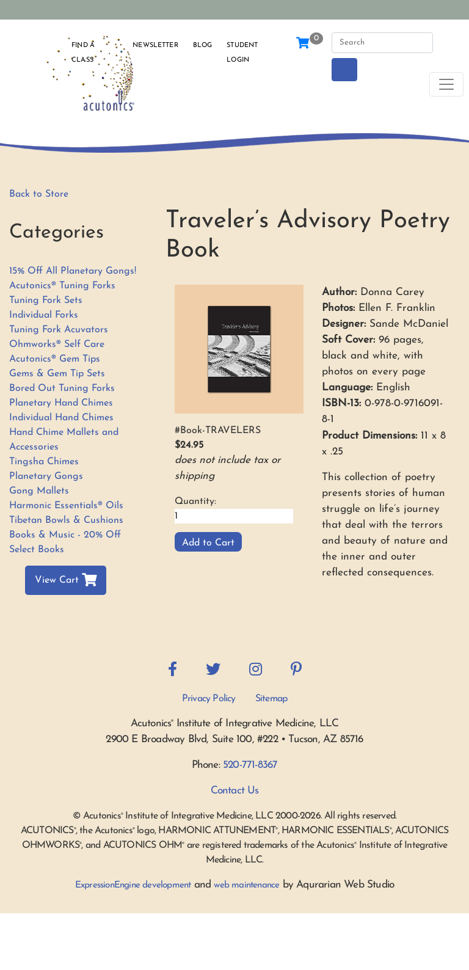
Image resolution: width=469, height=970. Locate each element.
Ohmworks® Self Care (56, 344)
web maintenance (246, 885)
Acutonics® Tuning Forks (62, 286)
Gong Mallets (39, 491)
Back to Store (38, 194)
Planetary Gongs (46, 476)
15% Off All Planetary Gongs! (72, 271)
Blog (203, 45)
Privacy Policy (209, 699)
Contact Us (235, 791)
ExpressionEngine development (133, 885)
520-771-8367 (250, 765)
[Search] (382, 42)
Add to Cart (208, 543)
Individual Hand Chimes (61, 418)
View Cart (65, 580)
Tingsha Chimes (44, 462)
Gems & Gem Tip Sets (57, 374)
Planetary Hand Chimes (61, 403)
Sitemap (271, 699)
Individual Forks (43, 315)
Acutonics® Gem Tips (54, 359)
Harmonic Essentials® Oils (66, 506)
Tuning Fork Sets (45, 300)
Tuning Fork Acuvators (58, 330)
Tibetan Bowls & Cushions (66, 520)
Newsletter (155, 45)
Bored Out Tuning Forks (62, 388)
